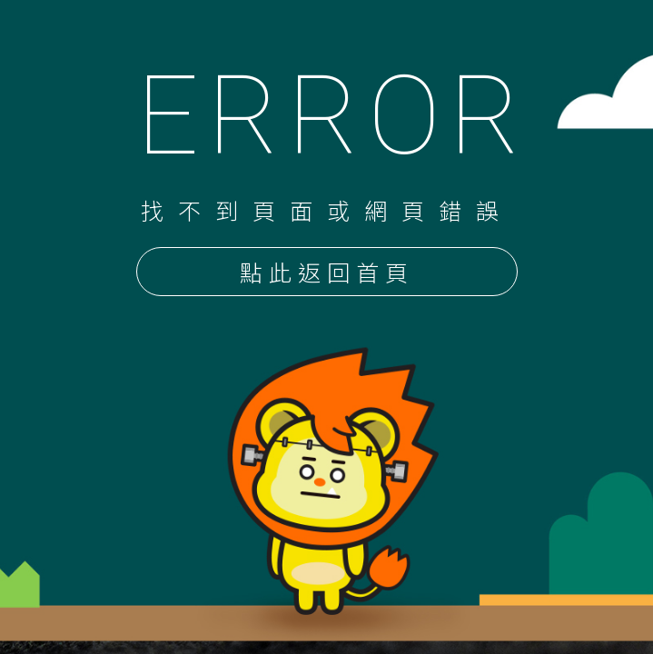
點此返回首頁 (327, 273)
